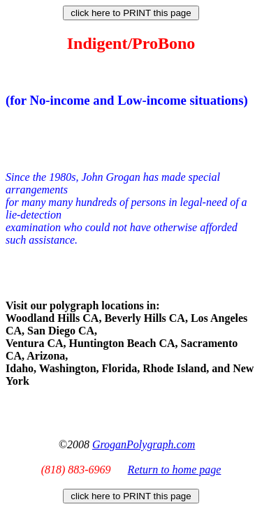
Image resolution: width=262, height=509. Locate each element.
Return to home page (174, 469)
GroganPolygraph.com (143, 444)
